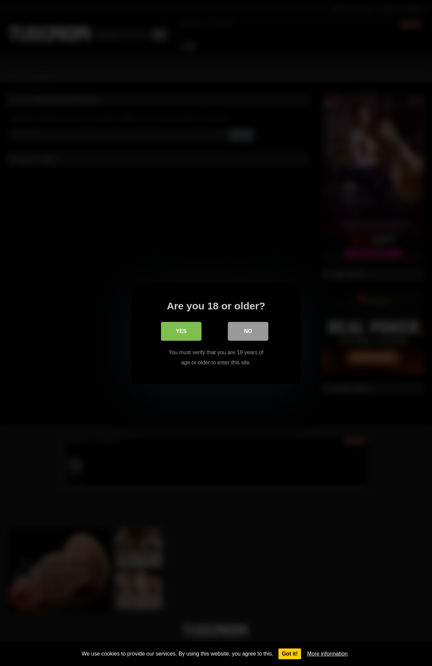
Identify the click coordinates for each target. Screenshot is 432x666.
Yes (181, 331)
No (248, 331)
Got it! (290, 654)
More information (327, 654)
